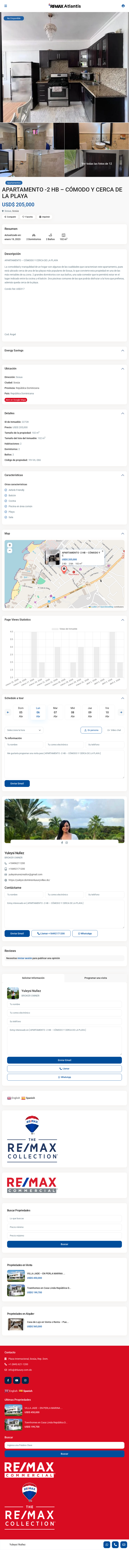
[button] (65, 570)
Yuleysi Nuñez (14, 853)
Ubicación (10, 368)
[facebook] (8, 1380)
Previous (8, 712)
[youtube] (16, 1380)
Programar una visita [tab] (95, 978)
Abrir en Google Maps (16, 400)
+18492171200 (17, 868)
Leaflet (93, 607)
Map (7, 533)
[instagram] (25, 1380)
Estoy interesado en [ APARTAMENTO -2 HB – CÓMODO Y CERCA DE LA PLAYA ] (64, 914)
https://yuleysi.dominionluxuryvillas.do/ (29, 880)
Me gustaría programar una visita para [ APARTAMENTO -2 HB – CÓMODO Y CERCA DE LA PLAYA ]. (64, 764)
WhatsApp (85, 933)
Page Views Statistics (18, 619)
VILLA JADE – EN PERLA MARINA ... (46, 1273)
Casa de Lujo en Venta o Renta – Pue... (48, 1322)
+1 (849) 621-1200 (18, 1364)
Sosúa (15, 211)
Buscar (64, 1244)
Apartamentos (14, 182)
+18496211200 (17, 863)
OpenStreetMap (106, 607)
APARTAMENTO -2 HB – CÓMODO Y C (81, 554)
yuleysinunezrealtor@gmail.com (25, 874)
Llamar (51, 933)
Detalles (9, 413)
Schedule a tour (14, 698)
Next (121, 712)
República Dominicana (27, 388)
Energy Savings (14, 350)
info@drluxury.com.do (20, 1370)
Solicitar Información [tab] (33, 978)
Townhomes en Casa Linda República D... (49, 1288)
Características (14, 475)
